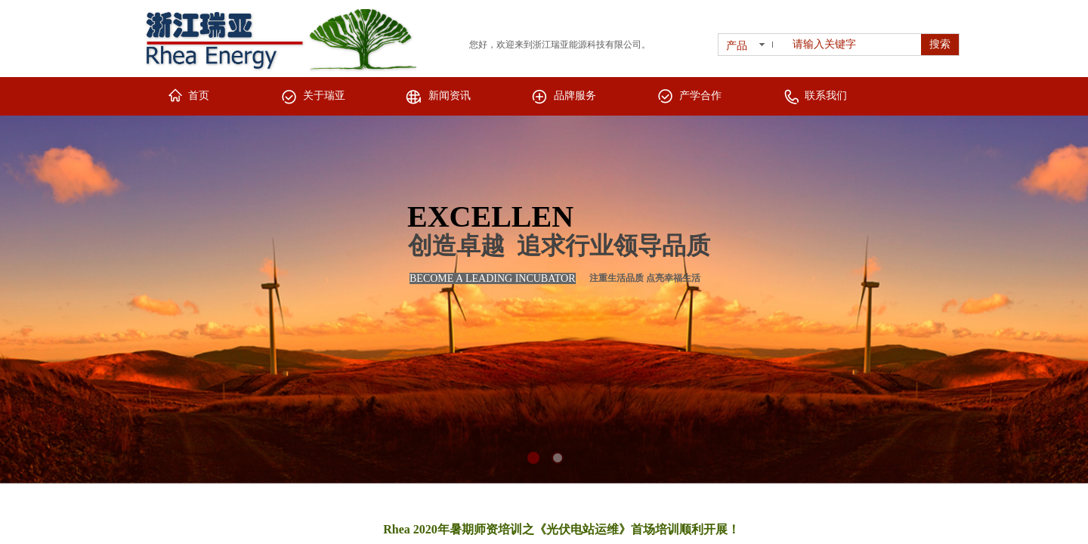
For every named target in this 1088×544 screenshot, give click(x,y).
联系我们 (826, 95)
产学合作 (700, 95)
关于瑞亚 (324, 95)
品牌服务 (575, 95)
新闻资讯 (449, 95)
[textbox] (854, 44)
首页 (198, 95)
